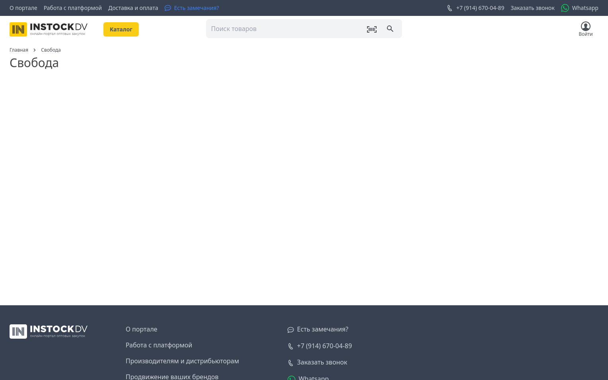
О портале (23, 8)
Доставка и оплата (133, 8)
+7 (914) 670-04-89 (475, 8)
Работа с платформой (73, 8)
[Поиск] (391, 29)
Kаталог (121, 29)
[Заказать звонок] (317, 362)
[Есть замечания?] (192, 8)
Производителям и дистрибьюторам (182, 361)
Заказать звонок (532, 8)
